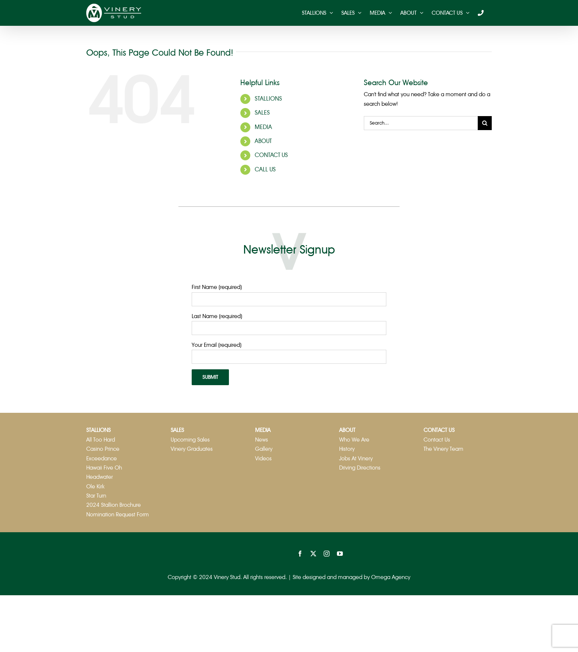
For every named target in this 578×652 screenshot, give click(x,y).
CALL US (265, 169)
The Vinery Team (443, 449)
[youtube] (340, 554)
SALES (262, 112)
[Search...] (421, 123)
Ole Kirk (95, 486)
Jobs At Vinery (356, 458)
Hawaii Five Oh (104, 467)
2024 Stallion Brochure (113, 505)
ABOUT (263, 141)
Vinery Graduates (192, 449)
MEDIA (263, 127)
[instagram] (327, 554)
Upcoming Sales (190, 439)
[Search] (485, 123)
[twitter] (313, 554)
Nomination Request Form (117, 514)
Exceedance (101, 458)
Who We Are (354, 439)
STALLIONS (268, 98)
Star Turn (96, 495)
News (261, 439)
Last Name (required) (217, 316)
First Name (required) (217, 287)
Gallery (263, 449)
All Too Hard (100, 439)
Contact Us (437, 439)
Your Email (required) (216, 345)
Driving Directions (359, 467)
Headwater (99, 477)
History (347, 449)
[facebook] (300, 554)
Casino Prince (102, 449)
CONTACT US (271, 155)
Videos (263, 458)
